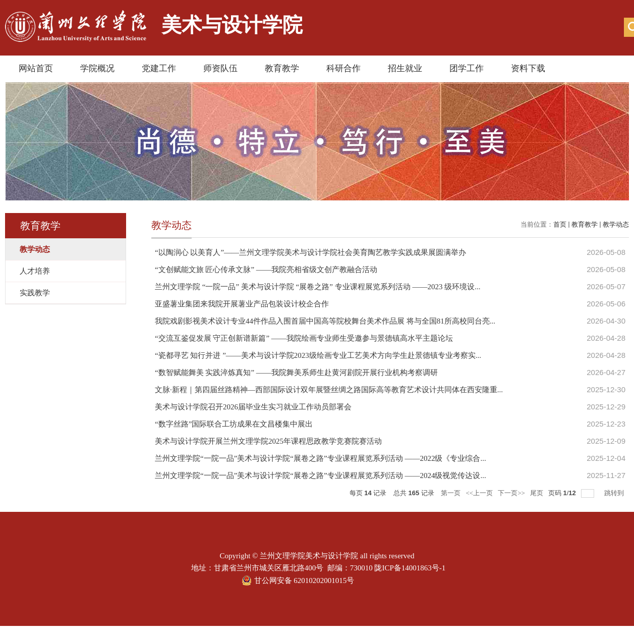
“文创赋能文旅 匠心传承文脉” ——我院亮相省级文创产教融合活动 (266, 270)
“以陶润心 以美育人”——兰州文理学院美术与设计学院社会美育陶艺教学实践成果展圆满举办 (310, 252)
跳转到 (614, 493)
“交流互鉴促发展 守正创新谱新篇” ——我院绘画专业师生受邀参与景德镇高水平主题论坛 (304, 338)
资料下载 (528, 68)
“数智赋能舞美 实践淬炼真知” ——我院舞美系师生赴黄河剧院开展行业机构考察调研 (296, 372)
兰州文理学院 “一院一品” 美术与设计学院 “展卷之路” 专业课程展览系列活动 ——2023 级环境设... (317, 287)
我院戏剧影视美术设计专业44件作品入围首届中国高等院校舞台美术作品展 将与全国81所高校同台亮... (325, 321)
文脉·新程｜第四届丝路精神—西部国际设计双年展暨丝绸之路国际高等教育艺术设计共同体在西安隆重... (329, 390)
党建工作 (159, 68)
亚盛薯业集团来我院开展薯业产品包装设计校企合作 (242, 304)
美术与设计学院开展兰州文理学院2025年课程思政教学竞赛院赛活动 (268, 441)
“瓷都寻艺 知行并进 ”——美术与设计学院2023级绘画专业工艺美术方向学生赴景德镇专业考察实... (318, 355)
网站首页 (36, 68)
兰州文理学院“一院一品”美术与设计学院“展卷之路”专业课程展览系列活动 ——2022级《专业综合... (320, 458)
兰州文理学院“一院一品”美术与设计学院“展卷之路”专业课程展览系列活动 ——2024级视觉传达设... (320, 475)
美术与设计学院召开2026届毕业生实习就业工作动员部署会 (253, 407)
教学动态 (616, 224)
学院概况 (97, 68)
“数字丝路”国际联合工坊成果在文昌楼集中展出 (234, 424)
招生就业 (405, 68)
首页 (559, 224)
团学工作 (466, 68)
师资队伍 (220, 68)
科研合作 (343, 68)
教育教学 (282, 68)
